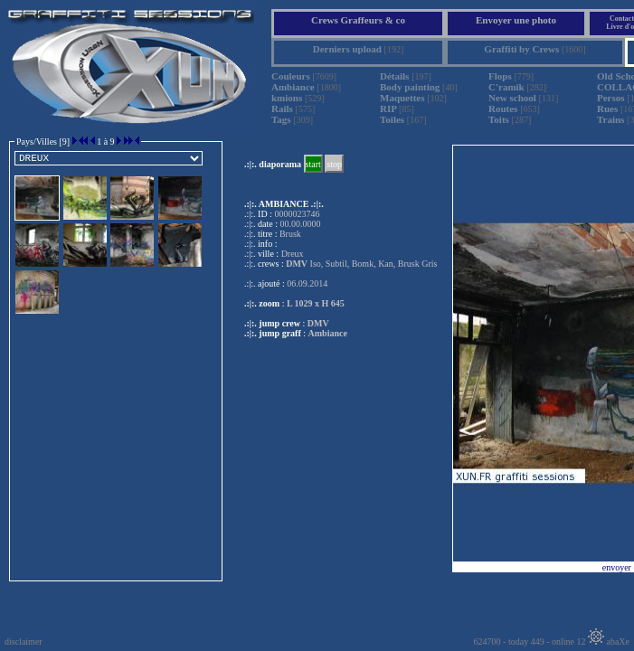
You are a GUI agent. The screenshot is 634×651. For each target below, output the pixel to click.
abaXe (608, 641)
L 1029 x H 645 (316, 303)
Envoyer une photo (516, 19)
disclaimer (24, 641)
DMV (318, 323)
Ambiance (327, 333)
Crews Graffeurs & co (358, 19)
